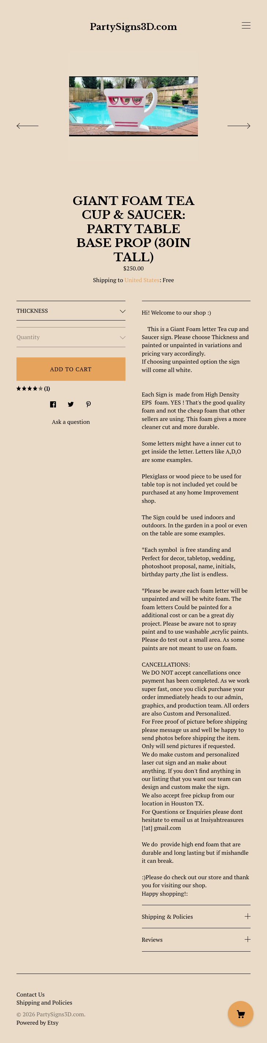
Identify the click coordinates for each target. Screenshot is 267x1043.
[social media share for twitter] (71, 402)
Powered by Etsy (37, 1023)
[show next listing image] (232, 124)
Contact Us (30, 994)
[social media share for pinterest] (88, 402)
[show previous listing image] (34, 124)
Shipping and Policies (44, 1002)
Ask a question (71, 422)
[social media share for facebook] (53, 402)
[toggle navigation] (246, 25)
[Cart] (240, 1014)
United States (141, 280)
